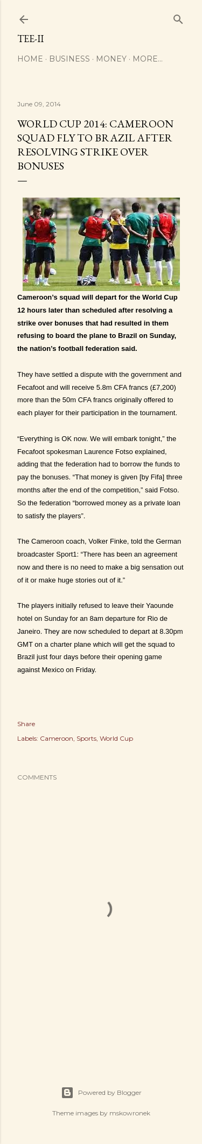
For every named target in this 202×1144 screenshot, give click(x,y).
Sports (86, 738)
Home (30, 59)
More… (148, 59)
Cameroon (56, 738)
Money (111, 59)
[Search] (178, 17)
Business (69, 59)
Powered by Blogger (101, 1092)
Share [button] (26, 724)
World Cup (116, 738)
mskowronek (129, 1113)
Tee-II (30, 38)
